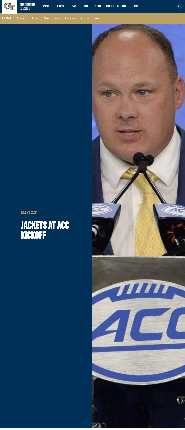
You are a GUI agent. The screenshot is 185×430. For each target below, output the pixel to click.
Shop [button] (89, 7)
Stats (46, 20)
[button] (179, 7)
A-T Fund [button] (101, 7)
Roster (35, 20)
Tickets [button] (62, 7)
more (97, 20)
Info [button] (145, 7)
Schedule (21, 20)
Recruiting (70, 20)
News (57, 20)
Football (6, 20)
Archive (85, 20)
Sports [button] (46, 7)
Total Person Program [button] (122, 7)
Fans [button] (76, 7)
